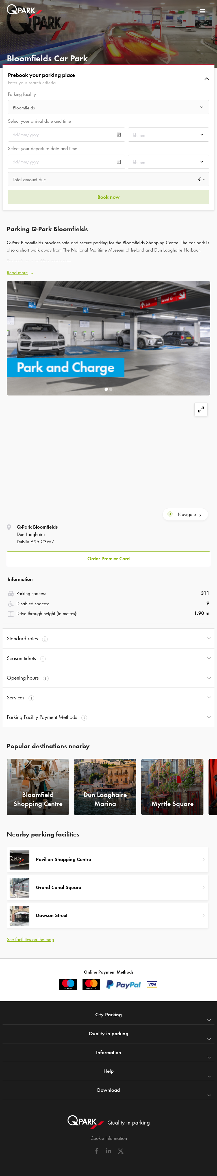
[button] (108, 78)
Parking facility (22, 94)
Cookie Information (108, 1138)
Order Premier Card (108, 558)
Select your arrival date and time (39, 121)
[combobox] (108, 109)
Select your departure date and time (42, 148)
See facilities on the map (30, 939)
